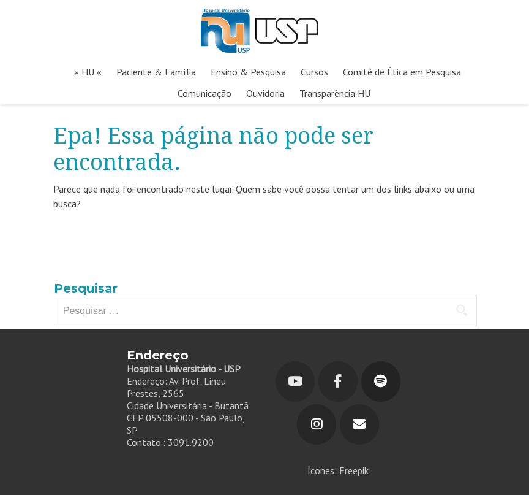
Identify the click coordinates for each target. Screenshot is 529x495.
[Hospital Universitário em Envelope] (359, 424)
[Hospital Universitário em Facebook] (338, 381)
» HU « (88, 72)
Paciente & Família (156, 72)
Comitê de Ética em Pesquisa (402, 72)
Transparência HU (334, 93)
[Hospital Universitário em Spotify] (380, 381)
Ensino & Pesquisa (248, 72)
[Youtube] (295, 381)
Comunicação (204, 93)
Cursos (314, 72)
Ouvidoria (265, 93)
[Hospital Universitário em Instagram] (316, 424)
